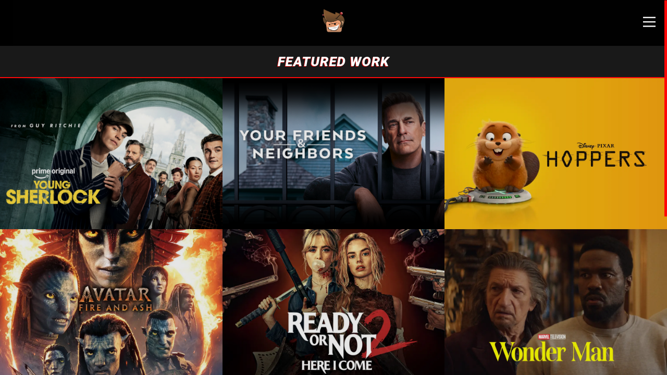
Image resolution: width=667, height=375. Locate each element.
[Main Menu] (641, 26)
